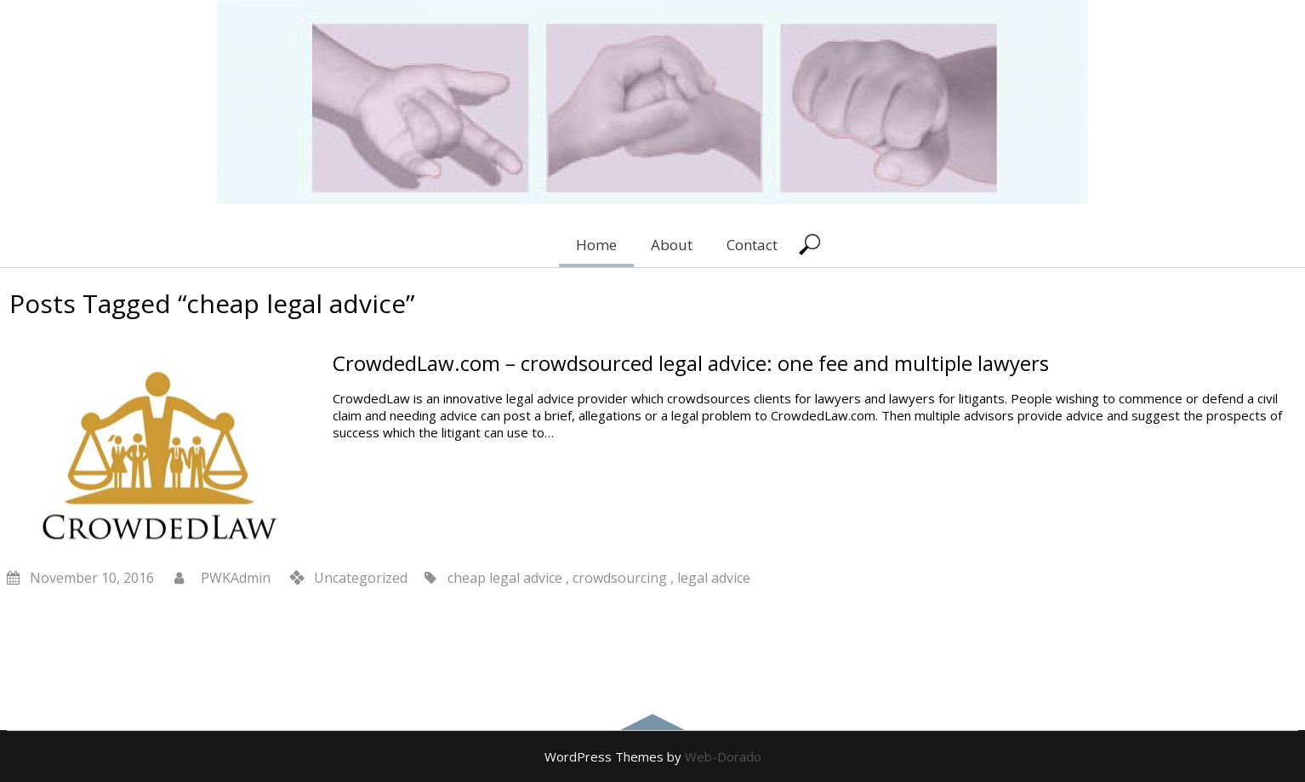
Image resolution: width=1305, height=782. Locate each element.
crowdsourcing (620, 577)
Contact (752, 244)
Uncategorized (360, 577)
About (671, 244)
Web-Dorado (723, 756)
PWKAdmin (236, 577)
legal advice (713, 577)
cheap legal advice (504, 577)
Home (596, 244)
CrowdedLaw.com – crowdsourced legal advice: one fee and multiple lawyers (691, 363)
